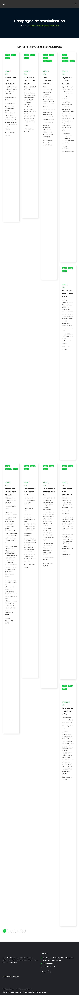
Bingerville (65, 58)
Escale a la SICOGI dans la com (10, 492)
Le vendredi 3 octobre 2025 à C (49, 492)
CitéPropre (65, 60)
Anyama (33, 466)
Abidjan (7, 55)
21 (20, 931)
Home (21, 25)
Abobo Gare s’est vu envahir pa (10, 80)
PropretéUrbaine (48, 60)
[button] (75, 4)
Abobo (13, 55)
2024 (26, 25)
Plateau (26, 58)
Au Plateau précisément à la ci (67, 294)
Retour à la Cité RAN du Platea (29, 80)
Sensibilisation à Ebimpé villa (30, 492)
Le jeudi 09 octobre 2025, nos (67, 80)
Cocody (51, 55)
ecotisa (7, 58)
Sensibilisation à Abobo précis (67, 711)
